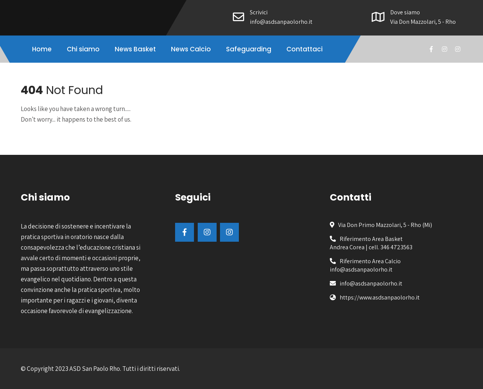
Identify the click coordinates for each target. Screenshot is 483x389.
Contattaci (304, 49)
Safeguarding (248, 49)
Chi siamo (83, 49)
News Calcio (191, 49)
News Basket (135, 49)
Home (42, 49)
